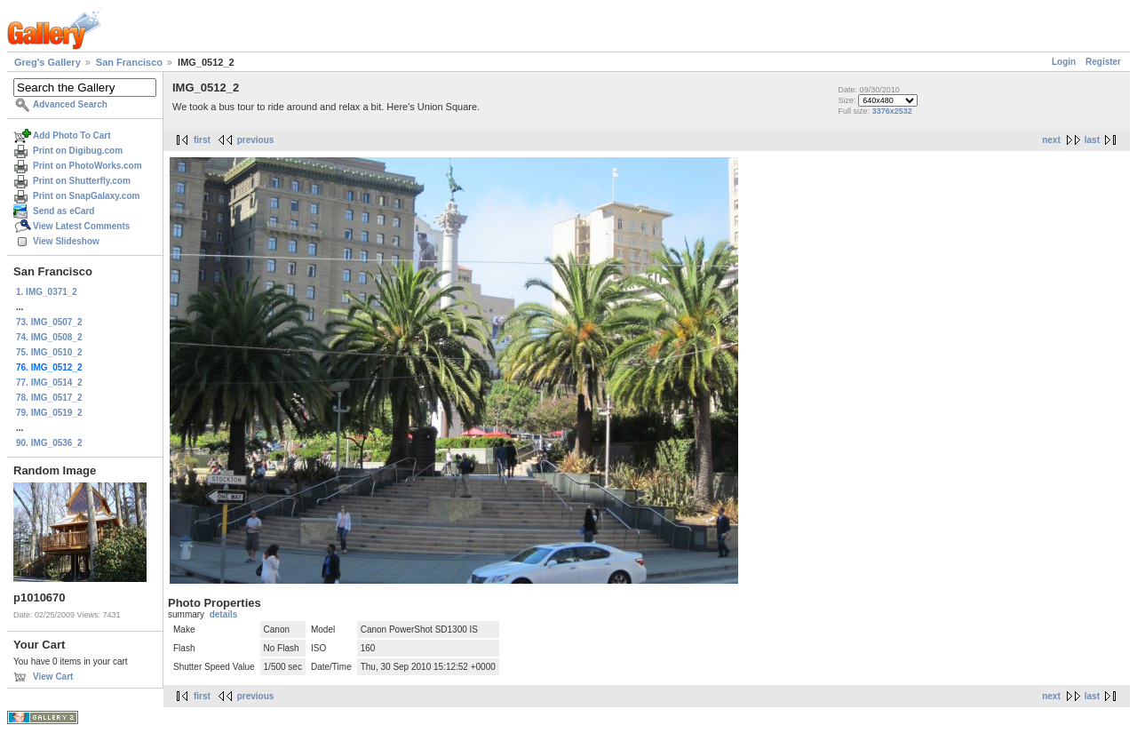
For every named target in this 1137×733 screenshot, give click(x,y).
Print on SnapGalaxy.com (86, 196)
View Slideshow (66, 241)
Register (1103, 62)
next (1051, 140)
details (224, 614)
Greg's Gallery (47, 62)
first (202, 140)
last (1092, 140)
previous (255, 140)
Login (1064, 62)
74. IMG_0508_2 (49, 337)
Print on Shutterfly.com (82, 181)
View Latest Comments (81, 226)
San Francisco (129, 62)
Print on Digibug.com (78, 150)
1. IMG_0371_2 (46, 292)
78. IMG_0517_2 (49, 397)
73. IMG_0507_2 (49, 322)
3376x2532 (892, 111)
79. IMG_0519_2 (49, 413)
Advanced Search (70, 104)
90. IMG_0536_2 (49, 443)
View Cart (53, 676)
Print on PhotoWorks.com (87, 166)
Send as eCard (63, 211)
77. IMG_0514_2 (49, 382)
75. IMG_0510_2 (49, 352)
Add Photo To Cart (72, 135)
